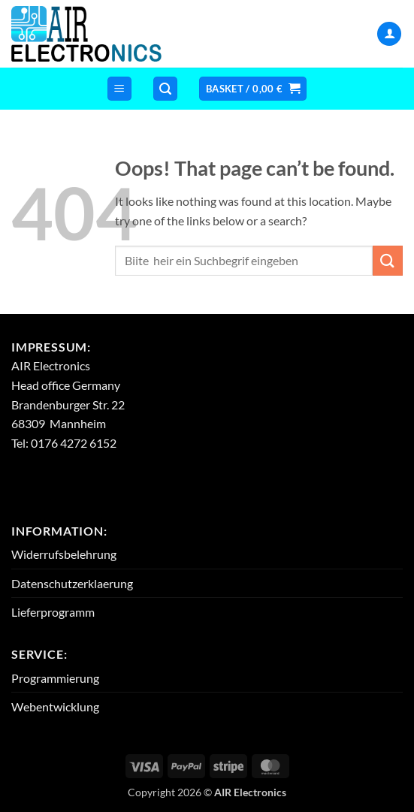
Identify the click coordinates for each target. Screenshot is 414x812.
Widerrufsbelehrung (63, 554)
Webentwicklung (55, 706)
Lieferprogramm (53, 612)
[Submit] (388, 260)
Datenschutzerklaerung (72, 583)
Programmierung (55, 678)
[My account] (389, 34)
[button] (119, 89)
